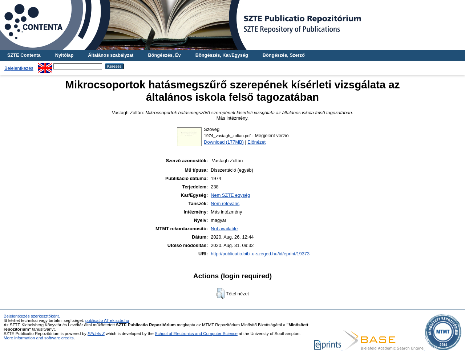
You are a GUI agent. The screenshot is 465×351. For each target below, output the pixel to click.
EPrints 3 (96, 333)
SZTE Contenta (24, 55)
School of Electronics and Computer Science (196, 333)
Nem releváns (225, 203)
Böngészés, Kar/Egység (221, 55)
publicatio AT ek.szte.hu (107, 320)
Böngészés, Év (164, 55)
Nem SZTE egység (230, 195)
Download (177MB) (224, 142)
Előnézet (256, 142)
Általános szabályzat (110, 55)
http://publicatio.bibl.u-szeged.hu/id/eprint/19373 (260, 253)
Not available (224, 228)
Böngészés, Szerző (284, 55)
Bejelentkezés (18, 68)
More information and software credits (39, 338)
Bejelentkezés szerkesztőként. (32, 316)
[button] (220, 293)
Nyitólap (64, 55)
